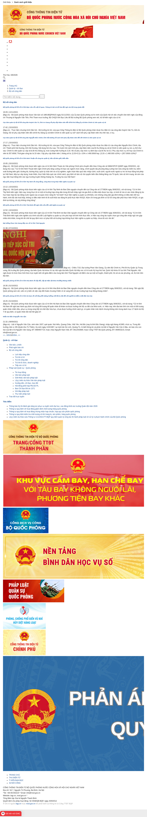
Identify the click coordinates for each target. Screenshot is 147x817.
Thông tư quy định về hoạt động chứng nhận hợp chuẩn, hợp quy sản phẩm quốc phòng (44, 412)
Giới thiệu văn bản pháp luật (26, 378)
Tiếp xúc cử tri (20, 365)
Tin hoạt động (20, 372)
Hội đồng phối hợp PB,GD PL (27, 386)
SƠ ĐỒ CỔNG (15, 783)
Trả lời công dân (21, 360)
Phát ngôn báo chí (16, 347)
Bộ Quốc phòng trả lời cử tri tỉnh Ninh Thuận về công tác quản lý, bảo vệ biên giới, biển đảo (36, 158)
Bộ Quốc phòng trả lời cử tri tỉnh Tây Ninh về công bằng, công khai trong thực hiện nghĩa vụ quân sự (39, 182)
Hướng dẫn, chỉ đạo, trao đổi (26, 383)
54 (15, 335)
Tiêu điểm (7, 402)
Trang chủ (13, 86)
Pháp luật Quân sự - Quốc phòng (22, 368)
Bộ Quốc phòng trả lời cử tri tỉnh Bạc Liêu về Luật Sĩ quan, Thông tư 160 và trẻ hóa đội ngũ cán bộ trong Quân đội (43, 107)
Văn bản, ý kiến (15, 345)
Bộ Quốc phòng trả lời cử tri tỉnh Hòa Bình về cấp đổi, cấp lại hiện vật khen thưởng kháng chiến (37, 280)
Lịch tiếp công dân (22, 354)
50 (8, 335)
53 (14, 335)
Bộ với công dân (15, 91)
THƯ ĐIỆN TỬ (14, 778)
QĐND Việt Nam (15, 48)
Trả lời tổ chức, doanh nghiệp (27, 363)
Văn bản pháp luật (22, 375)
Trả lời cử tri (20, 357)
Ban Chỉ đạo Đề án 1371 (25, 388)
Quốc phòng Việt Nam (19, 51)
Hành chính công (17, 58)
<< (4, 335)
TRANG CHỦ (14, 775)
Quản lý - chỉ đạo (17, 55)
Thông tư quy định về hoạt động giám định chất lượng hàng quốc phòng (38, 409)
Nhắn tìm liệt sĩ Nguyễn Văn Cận (14, 316)
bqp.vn (18, 804)
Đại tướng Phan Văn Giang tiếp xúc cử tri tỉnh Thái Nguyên (24, 223)
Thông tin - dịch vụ (18, 65)
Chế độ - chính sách (18, 61)
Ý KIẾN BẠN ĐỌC (16, 780)
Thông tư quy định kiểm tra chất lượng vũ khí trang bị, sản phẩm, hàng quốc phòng (42, 414)
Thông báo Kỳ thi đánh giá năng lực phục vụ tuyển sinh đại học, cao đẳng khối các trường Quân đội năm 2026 (53, 406)
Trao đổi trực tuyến (16, 397)
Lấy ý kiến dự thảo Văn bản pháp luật (30, 380)
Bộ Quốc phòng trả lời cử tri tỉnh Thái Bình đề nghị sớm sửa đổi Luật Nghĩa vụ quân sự (34, 205)
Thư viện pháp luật (22, 394)
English (12, 70)
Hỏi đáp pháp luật (22, 391)
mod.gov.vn (30, 804)
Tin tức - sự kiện (16, 45)
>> (19, 335)
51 (9, 335)
